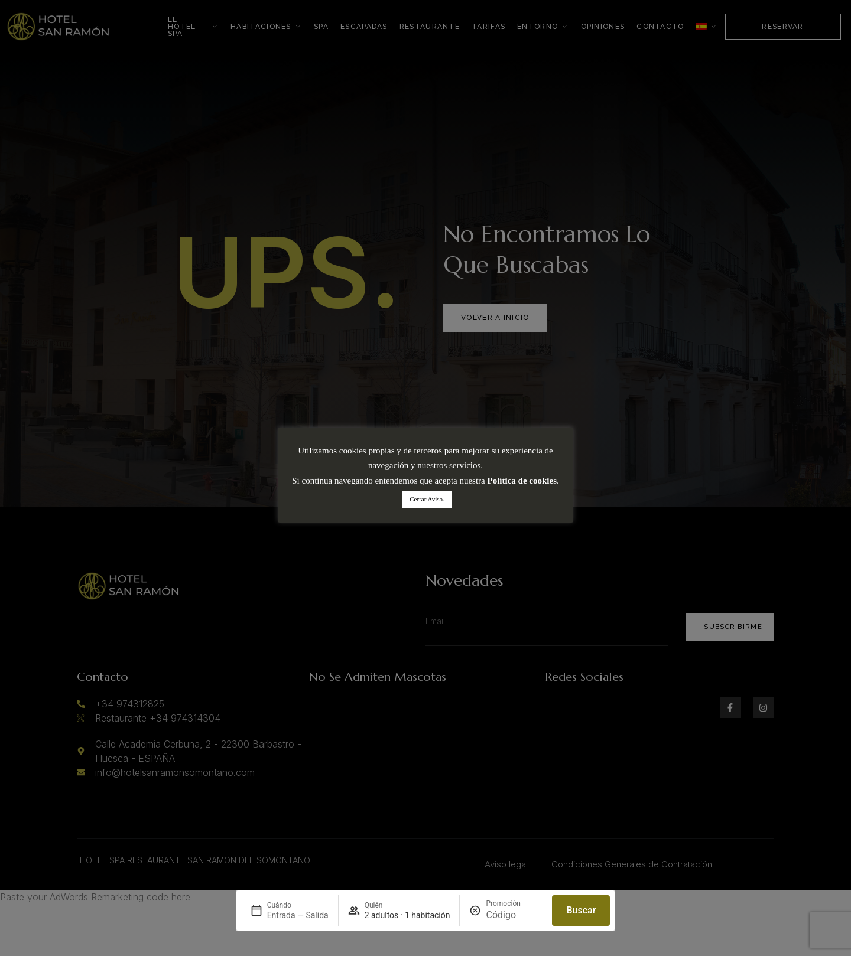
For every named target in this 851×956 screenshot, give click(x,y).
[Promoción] (514, 915)
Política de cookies (522, 480)
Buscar (581, 910)
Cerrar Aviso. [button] (427, 499)
